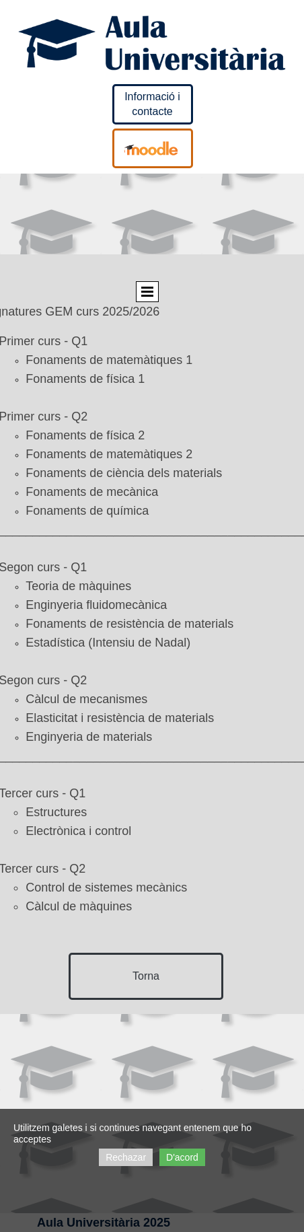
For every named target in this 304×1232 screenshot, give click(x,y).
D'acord (182, 1157)
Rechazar (126, 1157)
